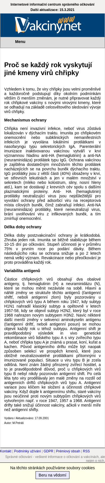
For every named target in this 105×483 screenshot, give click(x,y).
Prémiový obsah (68, 451)
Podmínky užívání (27, 451)
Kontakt (5, 451)
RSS (86, 451)
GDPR (48, 451)
